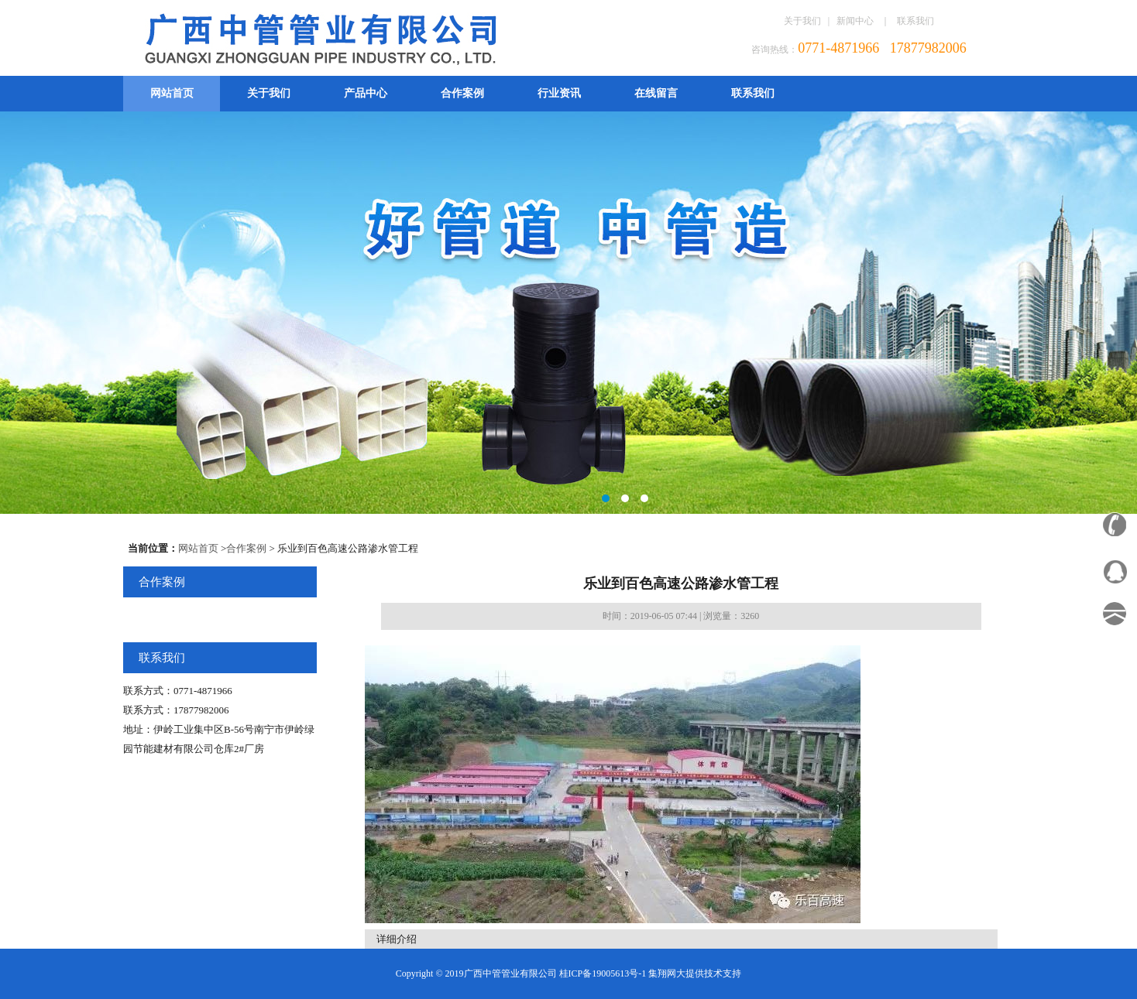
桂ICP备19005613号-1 (603, 973)
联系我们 (915, 20)
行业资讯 (559, 93)
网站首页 (172, 93)
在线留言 (656, 93)
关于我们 (802, 20)
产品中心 (365, 93)
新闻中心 (855, 20)
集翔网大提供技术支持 (694, 973)
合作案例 (462, 93)
